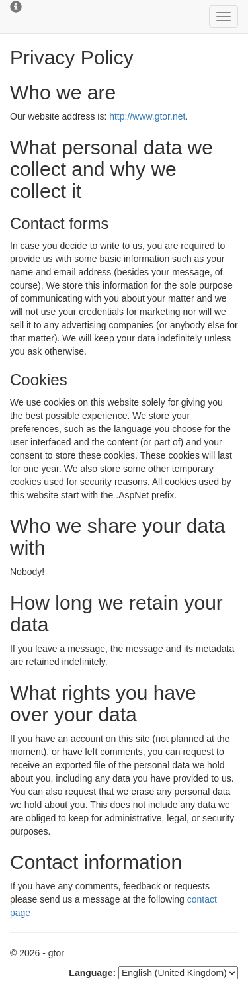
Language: (92, 973)
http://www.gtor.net (147, 116)
